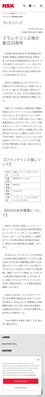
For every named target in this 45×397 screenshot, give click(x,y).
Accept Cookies (21, 381)
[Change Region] (33, 5)
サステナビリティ (9, 343)
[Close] (38, 359)
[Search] (24, 5)
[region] (20, 375)
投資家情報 (7, 350)
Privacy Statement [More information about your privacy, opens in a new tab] (29, 375)
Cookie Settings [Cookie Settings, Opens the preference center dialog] (20, 387)
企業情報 (6, 337)
